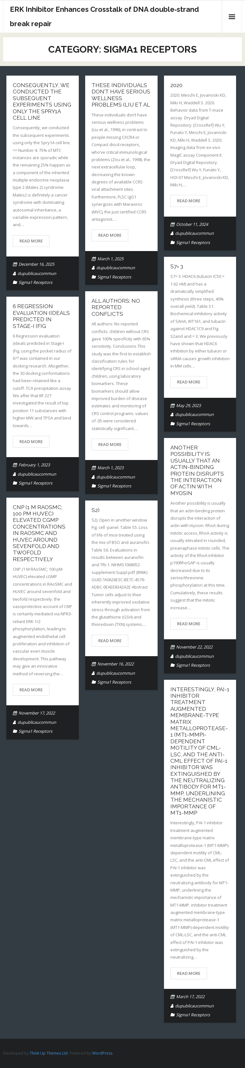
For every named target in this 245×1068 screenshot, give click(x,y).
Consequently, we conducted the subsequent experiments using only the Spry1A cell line (42, 101)
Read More (31, 241)
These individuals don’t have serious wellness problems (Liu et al (121, 95)
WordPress (102, 1053)
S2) (96, 510)
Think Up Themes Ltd (49, 1053)
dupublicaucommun (37, 273)
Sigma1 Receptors (35, 282)
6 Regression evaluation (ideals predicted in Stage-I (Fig (41, 316)
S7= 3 (176, 266)
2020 (176, 85)
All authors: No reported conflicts (116, 307)
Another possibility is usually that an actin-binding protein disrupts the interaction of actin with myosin (197, 470)
